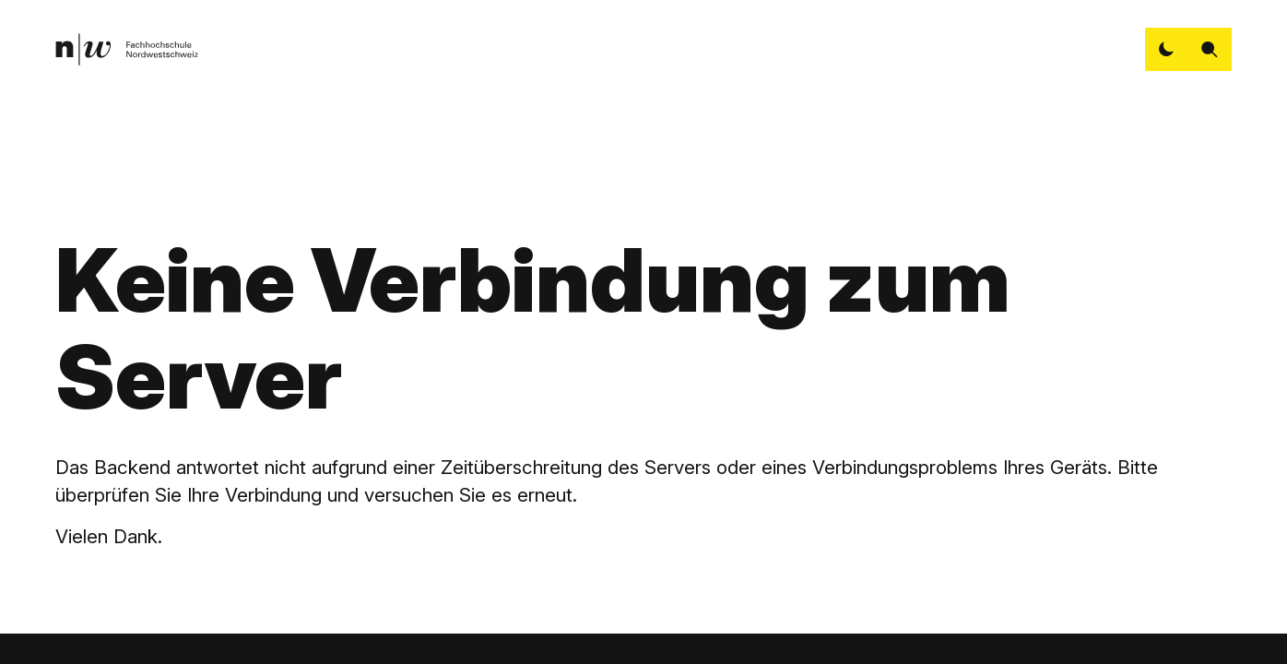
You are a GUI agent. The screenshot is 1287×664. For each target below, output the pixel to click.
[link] (126, 49)
